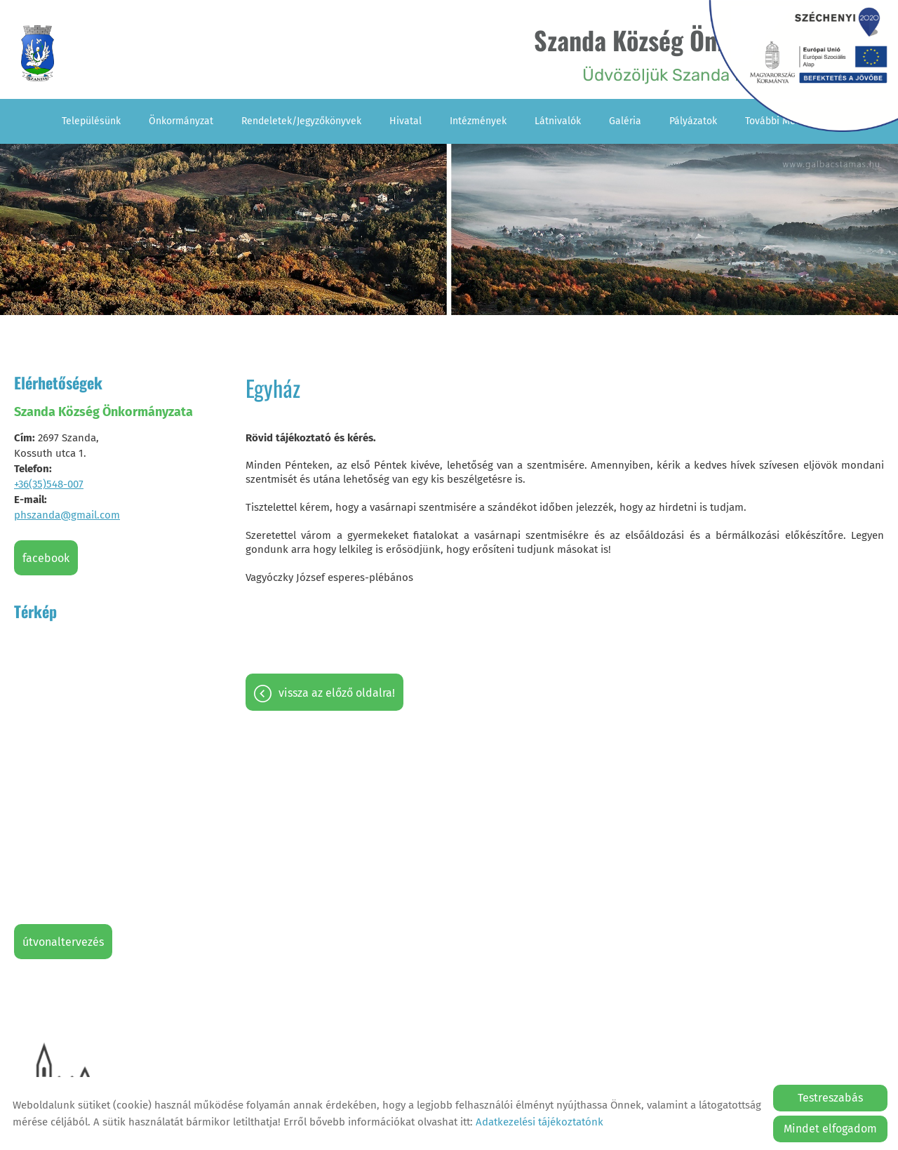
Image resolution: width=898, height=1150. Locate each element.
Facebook (45, 558)
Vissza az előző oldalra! (337, 693)
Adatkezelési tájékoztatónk (539, 1122)
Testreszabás (830, 1097)
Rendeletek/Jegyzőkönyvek (301, 121)
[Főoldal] (37, 53)
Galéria (625, 121)
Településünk (91, 121)
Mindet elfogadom (830, 1128)
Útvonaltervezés (63, 942)
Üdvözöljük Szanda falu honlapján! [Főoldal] (692, 53)
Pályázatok (693, 121)
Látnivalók (558, 121)
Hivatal (405, 121)
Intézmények (478, 121)
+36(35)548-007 (48, 484)
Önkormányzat (181, 121)
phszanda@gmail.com (67, 515)
